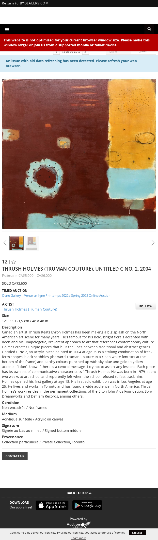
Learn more (78, 538)
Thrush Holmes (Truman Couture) (29, 309)
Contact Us (14, 456)
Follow (145, 306)
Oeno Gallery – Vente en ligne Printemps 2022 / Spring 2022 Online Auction (56, 295)
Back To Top (79, 493)
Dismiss (137, 532)
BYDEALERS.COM (34, 3)
